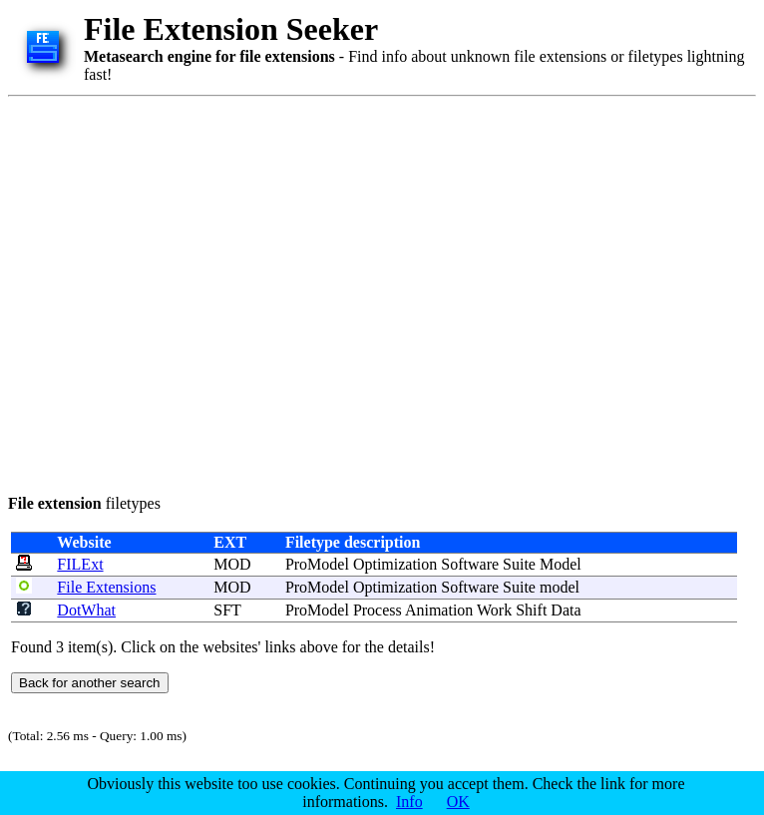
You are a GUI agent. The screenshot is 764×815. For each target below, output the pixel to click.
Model (560, 564)
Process (377, 610)
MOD (231, 564)
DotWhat (86, 610)
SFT (226, 610)
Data (565, 610)
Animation (439, 610)
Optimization (395, 564)
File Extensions (106, 587)
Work (494, 610)
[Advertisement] (187, 292)
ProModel (317, 564)
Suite (519, 564)
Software (470, 564)
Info (409, 801)
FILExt (80, 564)
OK (458, 801)
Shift (531, 610)
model (559, 587)
